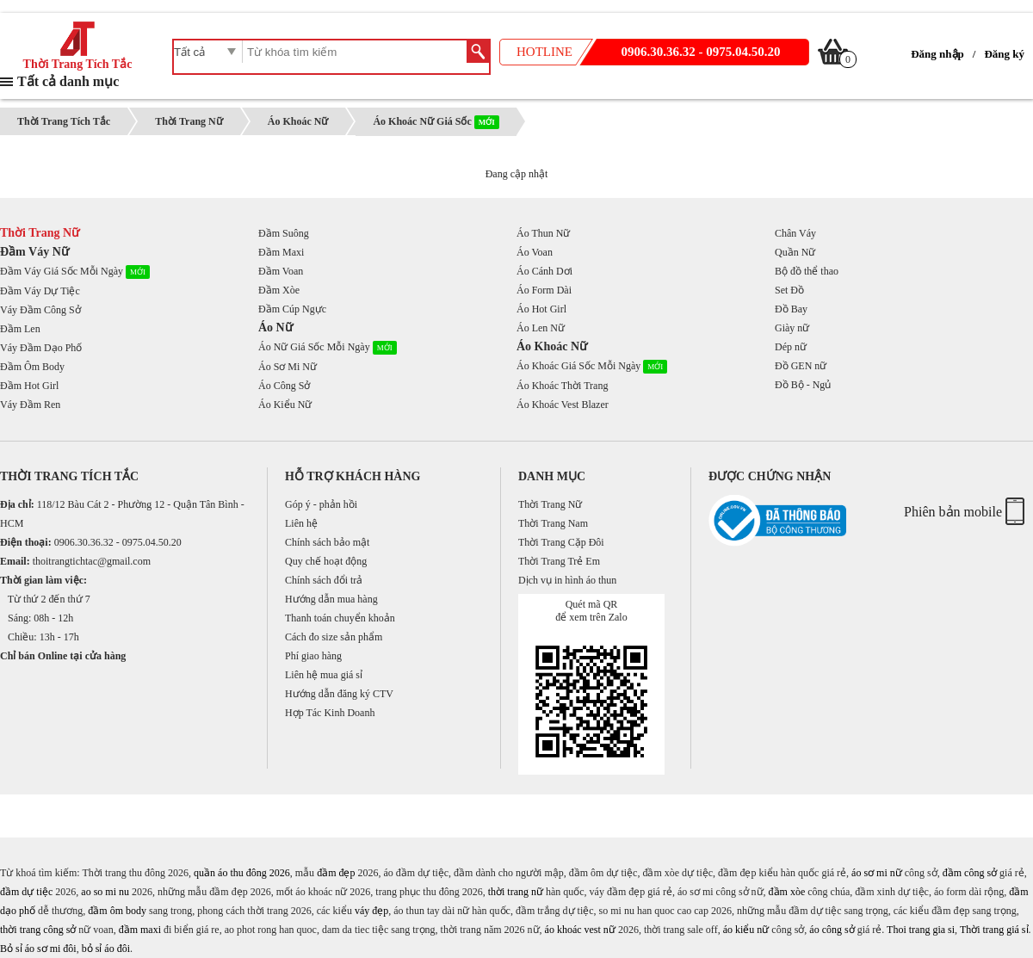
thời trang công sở (38, 930)
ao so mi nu (105, 892)
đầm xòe (787, 892)
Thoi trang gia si (921, 930)
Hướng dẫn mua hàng (331, 599)
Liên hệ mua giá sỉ (323, 675)
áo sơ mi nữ (876, 873)
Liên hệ (301, 523)
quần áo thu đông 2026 (242, 873)
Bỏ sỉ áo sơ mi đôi (38, 949)
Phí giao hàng (313, 656)
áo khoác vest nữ (580, 930)
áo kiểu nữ (746, 930)
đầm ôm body (117, 911)
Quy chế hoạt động (326, 561)
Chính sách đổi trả (323, 580)
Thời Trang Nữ (189, 121)
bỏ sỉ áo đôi (106, 949)
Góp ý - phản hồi (321, 504)
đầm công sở (970, 873)
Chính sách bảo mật (327, 542)
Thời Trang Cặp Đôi (561, 542)
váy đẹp (371, 911)
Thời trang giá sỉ (994, 930)
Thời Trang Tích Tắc (78, 58)
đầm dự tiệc (26, 892)
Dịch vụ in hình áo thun (567, 580)
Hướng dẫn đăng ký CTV (339, 694)
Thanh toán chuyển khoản (340, 618)
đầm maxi (140, 930)
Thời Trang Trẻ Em (559, 561)
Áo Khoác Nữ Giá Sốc (435, 121)
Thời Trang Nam (553, 523)
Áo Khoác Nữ (298, 121)
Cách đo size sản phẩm (333, 637)
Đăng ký (1004, 53)
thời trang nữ (515, 892)
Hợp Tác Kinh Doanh (329, 713)
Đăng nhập (937, 53)
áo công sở (831, 930)
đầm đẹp (336, 873)
